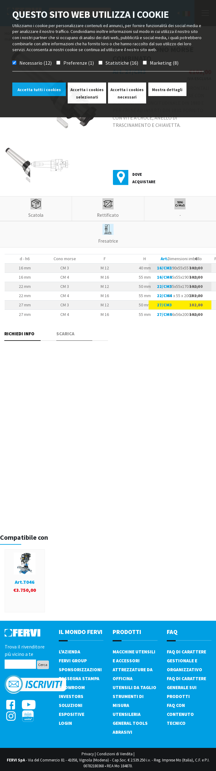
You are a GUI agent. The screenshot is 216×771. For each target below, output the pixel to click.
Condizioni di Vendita (115, 754)
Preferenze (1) (78, 63)
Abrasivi (122, 732)
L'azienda (69, 652)
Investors (71, 696)
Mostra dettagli (167, 89)
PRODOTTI (127, 632)
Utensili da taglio (134, 687)
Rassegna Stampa (79, 678)
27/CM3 (164, 305)
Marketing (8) (164, 63)
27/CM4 (164, 314)
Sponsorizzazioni (80, 669)
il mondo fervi (80, 632)
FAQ (172, 632)
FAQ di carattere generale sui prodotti (186, 687)
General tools (130, 723)
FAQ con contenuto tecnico (180, 714)
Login (65, 723)
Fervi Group (73, 661)
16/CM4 (164, 277)
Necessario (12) (35, 63)
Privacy (88, 754)
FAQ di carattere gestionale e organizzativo (186, 660)
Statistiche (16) (122, 63)
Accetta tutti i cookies (39, 89)
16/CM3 (164, 268)
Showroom (72, 687)
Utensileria (127, 714)
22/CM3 (164, 286)
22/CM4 (164, 295)
